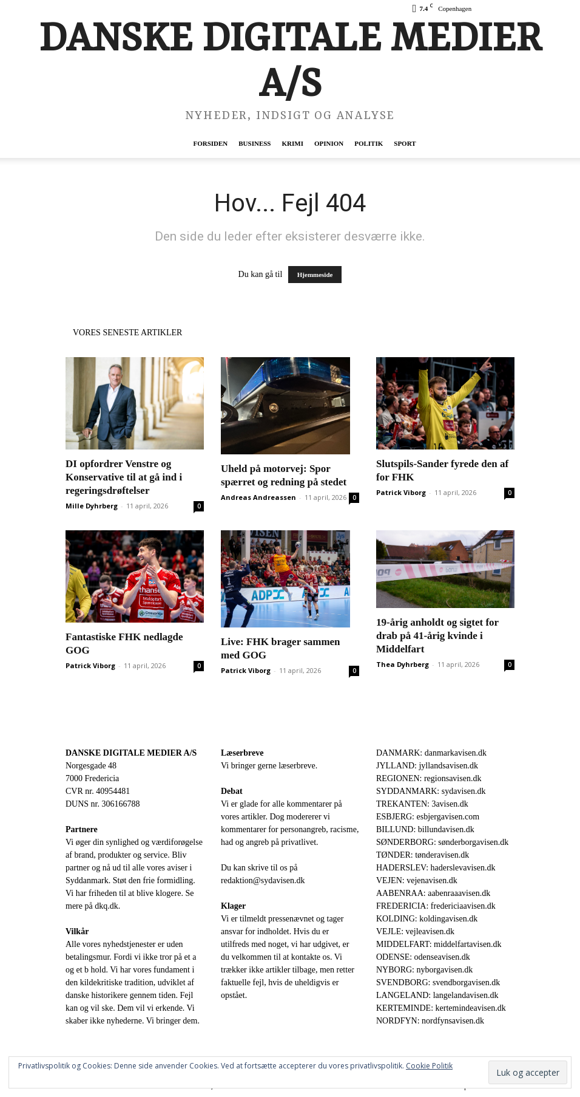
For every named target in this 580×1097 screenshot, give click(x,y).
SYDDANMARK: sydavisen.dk (430, 791)
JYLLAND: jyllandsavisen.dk (427, 765)
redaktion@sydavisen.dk (263, 880)
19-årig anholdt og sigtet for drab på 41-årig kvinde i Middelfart (437, 636)
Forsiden (210, 143)
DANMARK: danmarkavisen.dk (431, 752)
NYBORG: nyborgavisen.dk (424, 969)
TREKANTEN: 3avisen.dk (422, 803)
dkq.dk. (107, 906)
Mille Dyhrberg (92, 505)
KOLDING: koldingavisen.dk (426, 918)
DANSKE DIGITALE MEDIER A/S (131, 752)
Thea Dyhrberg (402, 664)
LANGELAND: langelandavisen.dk (437, 995)
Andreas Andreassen (258, 497)
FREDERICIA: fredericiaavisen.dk (436, 906)
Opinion (328, 143)
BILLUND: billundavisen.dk (425, 829)
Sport (405, 143)
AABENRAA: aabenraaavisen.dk (433, 893)
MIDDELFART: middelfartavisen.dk (439, 944)
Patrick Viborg (401, 492)
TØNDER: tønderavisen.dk (422, 854)
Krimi (292, 143)
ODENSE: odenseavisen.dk (423, 957)
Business (254, 143)
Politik (368, 143)
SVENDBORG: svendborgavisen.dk (438, 982)
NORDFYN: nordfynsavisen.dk (430, 1020)
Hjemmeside (315, 274)
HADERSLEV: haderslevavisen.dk (435, 867)
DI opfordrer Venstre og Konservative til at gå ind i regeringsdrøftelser (124, 477)
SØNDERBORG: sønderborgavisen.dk (442, 842)
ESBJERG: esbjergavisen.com (427, 816)
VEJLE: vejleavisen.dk (415, 931)
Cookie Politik (429, 1066)
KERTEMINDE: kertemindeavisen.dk (441, 1008)
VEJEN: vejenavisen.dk (416, 880)
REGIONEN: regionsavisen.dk (428, 778)
